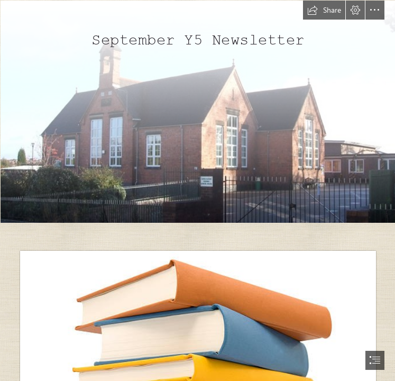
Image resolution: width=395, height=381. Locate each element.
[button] (324, 10)
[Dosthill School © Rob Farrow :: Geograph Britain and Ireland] (197, 111)
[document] (197, 190)
